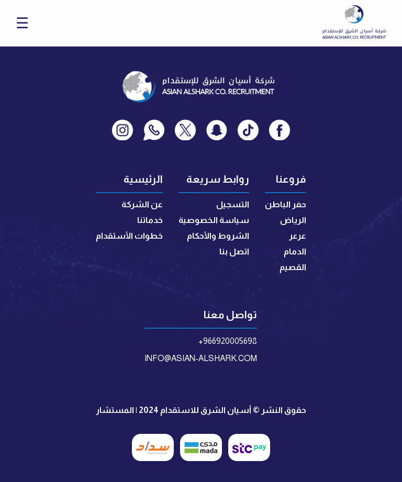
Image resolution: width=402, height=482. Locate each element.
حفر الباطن (285, 204)
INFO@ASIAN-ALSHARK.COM (200, 358)
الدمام (295, 251)
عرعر (297, 235)
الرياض (293, 220)
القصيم (293, 267)
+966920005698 (227, 341)
